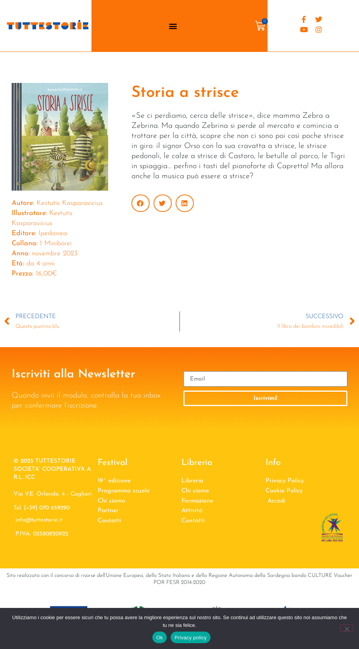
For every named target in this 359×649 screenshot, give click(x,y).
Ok (159, 637)
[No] (346, 628)
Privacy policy (190, 637)
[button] (172, 25)
